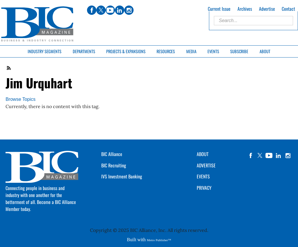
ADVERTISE (206, 165)
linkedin (278, 155)
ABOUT (203, 154)
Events (213, 51)
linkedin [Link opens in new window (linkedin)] (119, 10)
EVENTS (203, 176)
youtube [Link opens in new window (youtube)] (110, 10)
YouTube (269, 155)
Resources (166, 51)
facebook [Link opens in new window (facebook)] (91, 10)
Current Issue (219, 9)
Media (191, 51)
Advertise (267, 9)
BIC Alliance (111, 154)
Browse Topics (21, 99)
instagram (287, 155)
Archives (244, 9)
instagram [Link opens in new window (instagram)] (129, 10)
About (265, 51)
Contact (288, 9)
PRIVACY (204, 187)
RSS (9, 68)
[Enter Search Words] (253, 20)
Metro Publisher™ (159, 240)
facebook (250, 155)
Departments (84, 51)
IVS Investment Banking (121, 176)
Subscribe (239, 51)
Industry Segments (44, 51)
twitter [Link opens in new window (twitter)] (101, 10)
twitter (260, 155)
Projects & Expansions (126, 51)
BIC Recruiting (113, 165)
